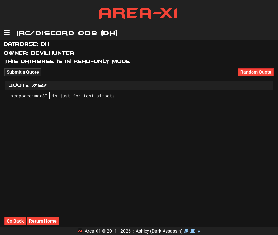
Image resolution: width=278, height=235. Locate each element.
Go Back (15, 221)
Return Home (43, 221)
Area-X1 (139, 13)
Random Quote (255, 72)
